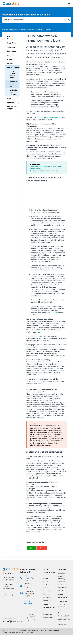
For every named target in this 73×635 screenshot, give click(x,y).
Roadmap (61, 582)
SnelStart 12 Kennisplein (10, 30)
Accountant (47, 614)
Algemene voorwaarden (50, 630)
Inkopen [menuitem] (10, 55)
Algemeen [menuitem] (11, 102)
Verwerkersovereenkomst (13, 632)
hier (64, 135)
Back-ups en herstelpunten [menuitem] (13, 74)
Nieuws (60, 610)
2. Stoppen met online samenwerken (44, 171)
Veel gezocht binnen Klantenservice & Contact (26, 14)
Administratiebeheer (28, 30)
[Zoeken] (69, 20)
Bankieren (46, 597)
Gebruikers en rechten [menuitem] (13, 92)
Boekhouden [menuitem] (12, 51)
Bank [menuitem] (9, 98)
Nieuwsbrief (62, 624)
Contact (61, 590)
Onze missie (62, 601)
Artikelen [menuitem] (10, 63)
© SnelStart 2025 (9, 630)
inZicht (45, 588)
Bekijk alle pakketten (28, 602)
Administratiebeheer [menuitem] (15, 67)
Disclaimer (22, 630)
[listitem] (27, 578)
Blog (59, 613)
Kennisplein (62, 573)
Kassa (45, 600)
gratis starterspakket (50, 117)
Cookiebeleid (33, 630)
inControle (47, 591)
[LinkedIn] (13, 595)
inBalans (46, 585)
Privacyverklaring (32, 632)
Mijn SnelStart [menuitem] (10, 38)
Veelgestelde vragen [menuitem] (12, 107)
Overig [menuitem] (9, 59)
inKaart (45, 582)
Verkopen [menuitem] (11, 47)
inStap (45, 579)
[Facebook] (5, 595)
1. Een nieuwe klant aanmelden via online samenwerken (45, 167)
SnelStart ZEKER (63, 616)
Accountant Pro (49, 617)
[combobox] (34, 20)
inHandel (46, 594)
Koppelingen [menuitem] (12, 43)
